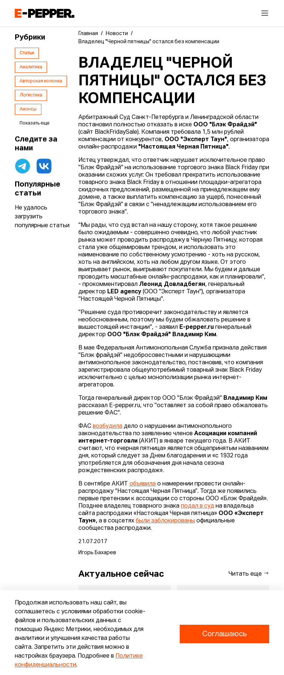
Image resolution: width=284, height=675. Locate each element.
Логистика (31, 95)
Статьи (27, 53)
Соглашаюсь (224, 634)
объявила (142, 484)
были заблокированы (165, 521)
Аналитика (31, 67)
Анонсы (28, 109)
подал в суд (197, 506)
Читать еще (249, 573)
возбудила (107, 426)
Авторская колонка (41, 81)
